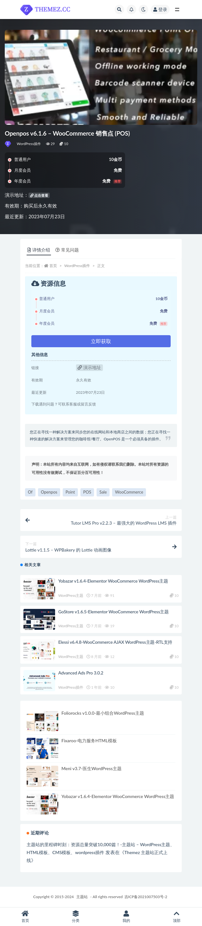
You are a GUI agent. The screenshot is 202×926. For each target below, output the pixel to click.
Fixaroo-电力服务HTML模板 (89, 740)
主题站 (82, 896)
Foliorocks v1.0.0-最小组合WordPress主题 (102, 713)
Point (70, 492)
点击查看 (39, 195)
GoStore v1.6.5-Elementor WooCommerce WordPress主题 (113, 611)
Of (30, 492)
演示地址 (89, 367)
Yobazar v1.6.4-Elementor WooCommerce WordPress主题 (113, 581)
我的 (126, 916)
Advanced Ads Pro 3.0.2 (80, 672)
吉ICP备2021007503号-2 (145, 896)
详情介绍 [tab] (39, 249)
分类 (76, 916)
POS (87, 492)
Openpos (49, 492)
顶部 (177, 916)
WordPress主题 (70, 595)
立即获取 (101, 341)
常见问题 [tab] (67, 249)
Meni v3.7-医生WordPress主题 (91, 768)
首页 (53, 265)
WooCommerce (129, 492)
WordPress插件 (29, 144)
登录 (160, 9)
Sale (103, 492)
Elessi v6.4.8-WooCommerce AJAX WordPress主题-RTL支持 (115, 642)
